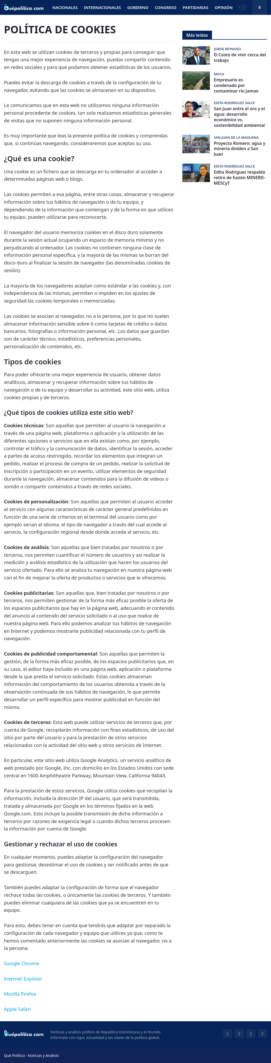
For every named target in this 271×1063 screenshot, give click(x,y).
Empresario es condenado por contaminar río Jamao (236, 85)
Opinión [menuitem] (224, 7)
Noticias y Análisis (43, 1055)
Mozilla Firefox (20, 994)
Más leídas (197, 35)
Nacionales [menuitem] (65, 7)
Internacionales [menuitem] (102, 7)
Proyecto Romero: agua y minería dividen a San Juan (239, 149)
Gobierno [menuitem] (137, 7)
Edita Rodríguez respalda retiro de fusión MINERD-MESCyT (239, 177)
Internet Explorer (23, 979)
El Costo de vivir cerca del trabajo (240, 57)
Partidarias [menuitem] (196, 7)
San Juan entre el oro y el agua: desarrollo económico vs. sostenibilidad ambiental (239, 117)
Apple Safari (17, 1009)
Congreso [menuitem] (166, 7)
